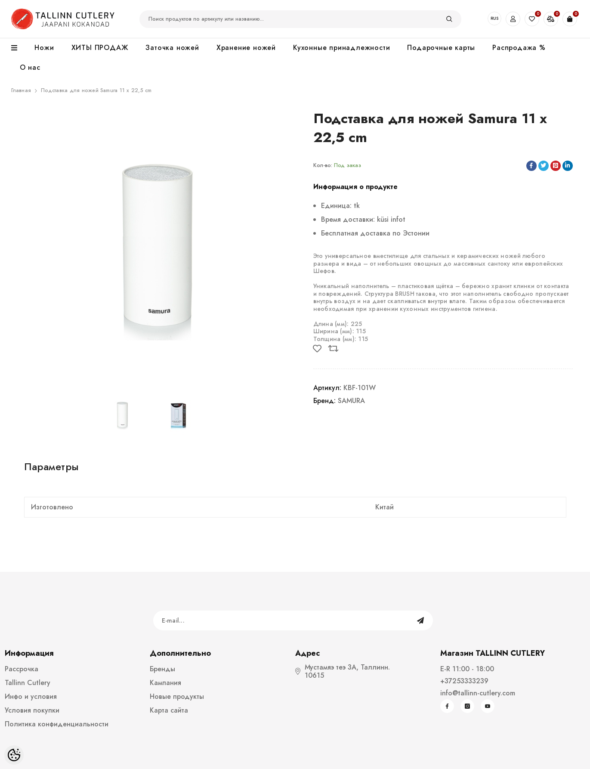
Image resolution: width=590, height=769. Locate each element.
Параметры (51, 466)
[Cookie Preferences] (14, 755)
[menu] (18, 48)
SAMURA (351, 401)
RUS (494, 18)
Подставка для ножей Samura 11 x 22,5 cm (96, 90)
